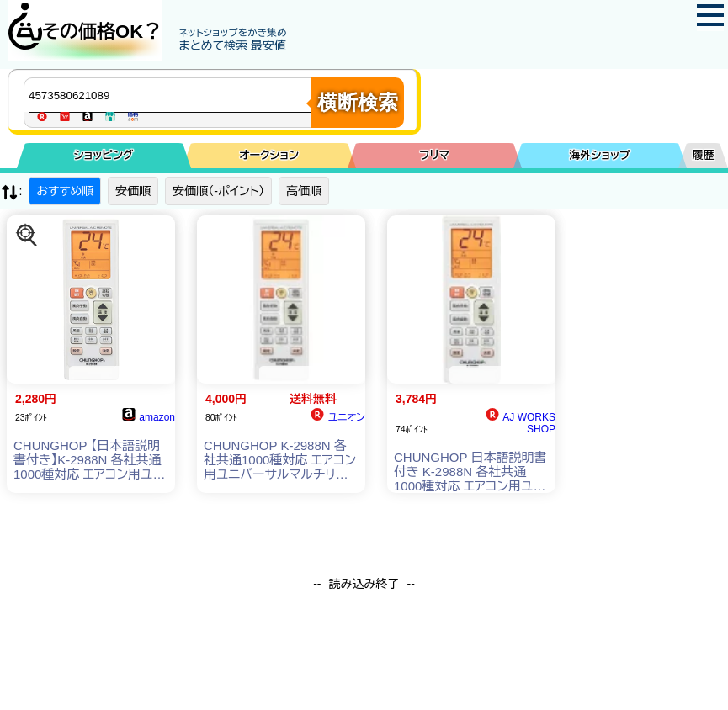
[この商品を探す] (27, 236)
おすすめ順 (64, 191)
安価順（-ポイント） (218, 191)
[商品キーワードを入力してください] (171, 95)
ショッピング (104, 155)
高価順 (303, 191)
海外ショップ (600, 155)
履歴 (704, 155)
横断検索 (357, 102)
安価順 (133, 191)
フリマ (434, 155)
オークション (269, 155)
